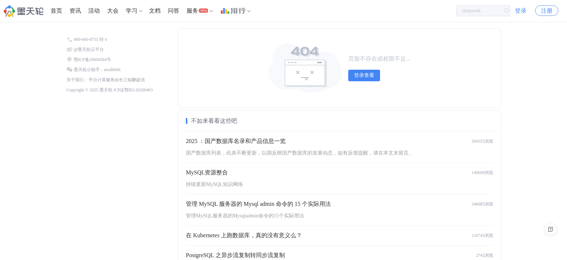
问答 (173, 11)
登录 (520, 11)
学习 (131, 11)
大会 (113, 11)
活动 (94, 11)
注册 (547, 11)
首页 (56, 11)
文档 (155, 11)
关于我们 (75, 79)
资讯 (75, 11)
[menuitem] (56, 11)
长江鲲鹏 (127, 79)
